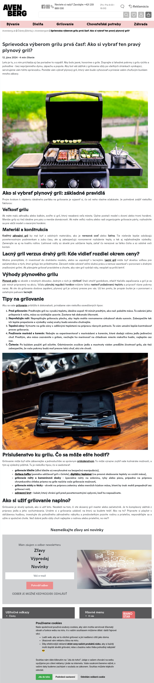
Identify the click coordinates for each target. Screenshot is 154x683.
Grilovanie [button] (65, 24)
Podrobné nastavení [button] (65, 677)
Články (21, 30)
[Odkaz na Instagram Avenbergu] (47, 6)
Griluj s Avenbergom (38, 30)
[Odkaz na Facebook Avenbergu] (43, 6)
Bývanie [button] (13, 24)
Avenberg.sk (9, 30)
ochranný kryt (23, 493)
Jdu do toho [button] (44, 677)
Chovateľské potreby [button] (104, 24)
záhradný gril (20, 235)
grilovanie (21, 305)
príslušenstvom (85, 461)
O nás (91, 616)
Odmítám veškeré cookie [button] (93, 677)
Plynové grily (9, 281)
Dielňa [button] (38, 24)
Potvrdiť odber (39, 585)
